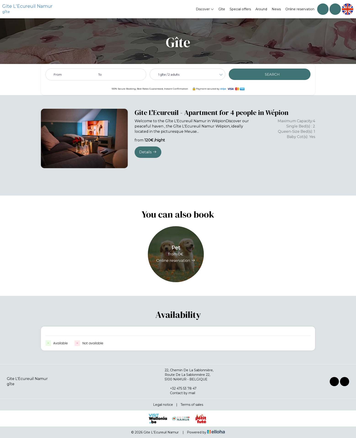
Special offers (240, 9)
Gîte (221, 9)
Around (261, 9)
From (58, 74)
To (100, 74)
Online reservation (299, 9)
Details (148, 152)
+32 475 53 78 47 (181, 388)
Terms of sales (192, 405)
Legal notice (163, 405)
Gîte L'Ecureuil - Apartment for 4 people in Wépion (212, 112)
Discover (205, 9)
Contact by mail (180, 393)
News (276, 9)
